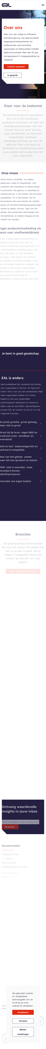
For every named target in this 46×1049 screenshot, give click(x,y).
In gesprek (12, 75)
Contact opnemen (16, 66)
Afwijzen (23, 1021)
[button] (43, 5)
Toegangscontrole (10, 854)
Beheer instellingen (23, 1031)
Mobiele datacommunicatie (14, 867)
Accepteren (23, 1012)
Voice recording (9, 862)
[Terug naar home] (6, 5)
